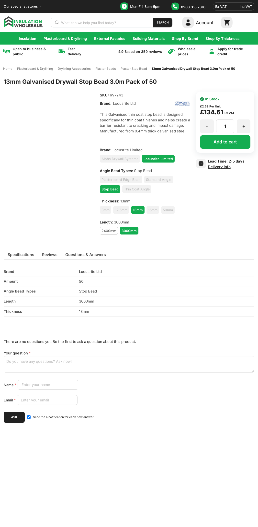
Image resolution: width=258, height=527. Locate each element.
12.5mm (121, 210)
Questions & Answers (85, 254)
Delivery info (219, 166)
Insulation (27, 38)
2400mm (108, 231)
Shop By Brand (185, 38)
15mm (152, 210)
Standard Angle (158, 179)
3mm (105, 210)
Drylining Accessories (74, 68)
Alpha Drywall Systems (119, 159)
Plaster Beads (105, 68)
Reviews (49, 254)
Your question (17, 353)
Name (11, 384)
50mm (168, 210)
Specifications (21, 254)
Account (204, 22)
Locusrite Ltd (90, 271)
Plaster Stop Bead (134, 68)
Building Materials (149, 38)
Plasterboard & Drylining (65, 38)
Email (10, 400)
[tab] (21, 254)
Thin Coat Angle (137, 189)
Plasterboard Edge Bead (121, 179)
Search (163, 22)
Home (7, 68)
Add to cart (225, 141)
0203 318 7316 (193, 7)
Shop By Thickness (222, 38)
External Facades (109, 38)
